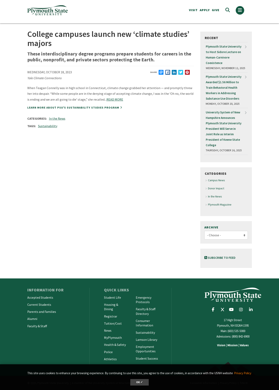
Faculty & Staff (37, 326)
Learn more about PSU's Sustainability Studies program (73, 107)
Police (108, 352)
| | (233, 345)
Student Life (112, 297)
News (107, 330)
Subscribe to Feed (220, 258)
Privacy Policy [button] (242, 373)
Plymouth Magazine (219, 204)
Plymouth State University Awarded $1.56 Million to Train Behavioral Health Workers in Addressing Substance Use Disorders (223, 87)
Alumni (32, 319)
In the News (57, 118)
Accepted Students (40, 297)
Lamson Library (146, 340)
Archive (211, 227)
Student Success (147, 358)
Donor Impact (216, 188)
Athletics (110, 359)
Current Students (39, 305)
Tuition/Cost (113, 323)
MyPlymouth (113, 338)
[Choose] (226, 235)
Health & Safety (115, 345)
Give (216, 10)
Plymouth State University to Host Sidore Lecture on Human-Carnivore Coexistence (223, 55)
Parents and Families (41, 312)
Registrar (110, 316)
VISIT (193, 10)
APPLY (205, 10)
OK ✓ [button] (139, 382)
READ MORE (114, 99)
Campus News (216, 180)
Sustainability (47, 126)
